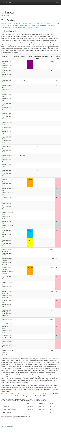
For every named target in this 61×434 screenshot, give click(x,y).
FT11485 (4, 27)
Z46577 (13, 23)
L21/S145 (24, 23)
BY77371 (28, 27)
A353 (56, 23)
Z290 (18, 23)
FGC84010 (43, 25)
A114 (14, 25)
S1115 (31, 25)
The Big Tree (6, 2)
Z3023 (36, 25)
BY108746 (36, 27)
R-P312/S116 (5, 23)
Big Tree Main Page (7, 426)
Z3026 (3, 25)
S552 (30, 23)
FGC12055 (49, 23)
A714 (9, 27)
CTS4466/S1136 (22, 25)
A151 (53, 25)
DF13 (35, 23)
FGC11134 (41, 23)
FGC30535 (20, 27)
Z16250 (9, 25)
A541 (49, 25)
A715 (14, 27)
